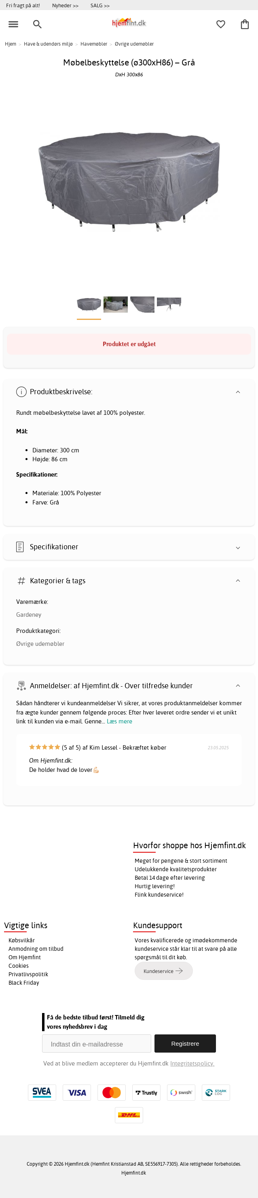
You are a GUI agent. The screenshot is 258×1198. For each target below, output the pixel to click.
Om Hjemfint (24, 957)
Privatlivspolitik (28, 974)
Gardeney (28, 614)
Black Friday (23, 982)
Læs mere (119, 721)
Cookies (18, 965)
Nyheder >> (65, 5)
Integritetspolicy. (192, 1063)
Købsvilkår (21, 940)
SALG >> (100, 5)
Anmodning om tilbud (35, 948)
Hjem (10, 44)
